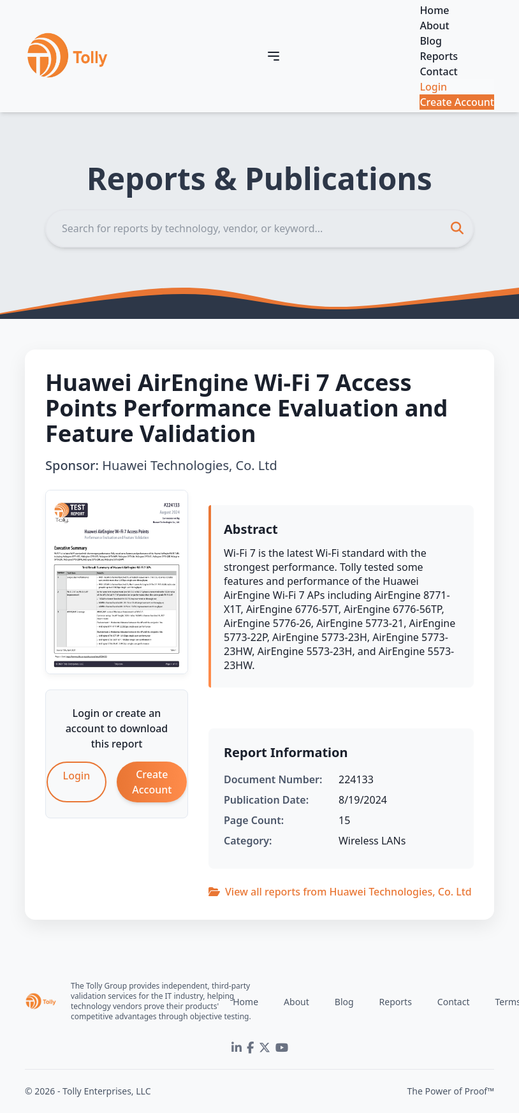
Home (434, 10)
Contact (438, 71)
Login (433, 87)
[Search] (259, 228)
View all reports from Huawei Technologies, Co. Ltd (340, 892)
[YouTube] (281, 1048)
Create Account (457, 102)
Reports (439, 56)
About (434, 25)
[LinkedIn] (236, 1048)
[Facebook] (250, 1048)
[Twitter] (264, 1048)
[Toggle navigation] (273, 56)
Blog (430, 41)
